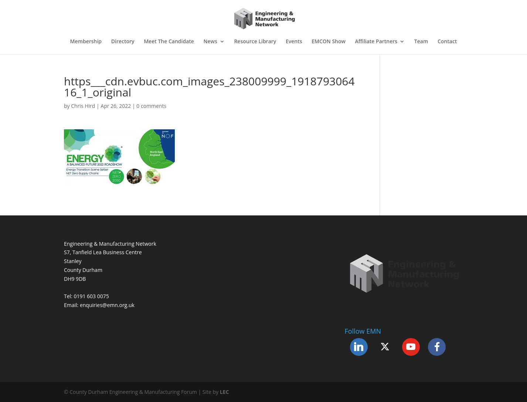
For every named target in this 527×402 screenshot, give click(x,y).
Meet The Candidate (169, 42)
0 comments (151, 105)
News (210, 42)
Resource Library (255, 42)
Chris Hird (83, 105)
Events (294, 42)
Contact (447, 42)
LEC (224, 391)
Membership (86, 42)
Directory (123, 42)
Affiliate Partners (376, 42)
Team (421, 42)
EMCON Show (329, 42)
